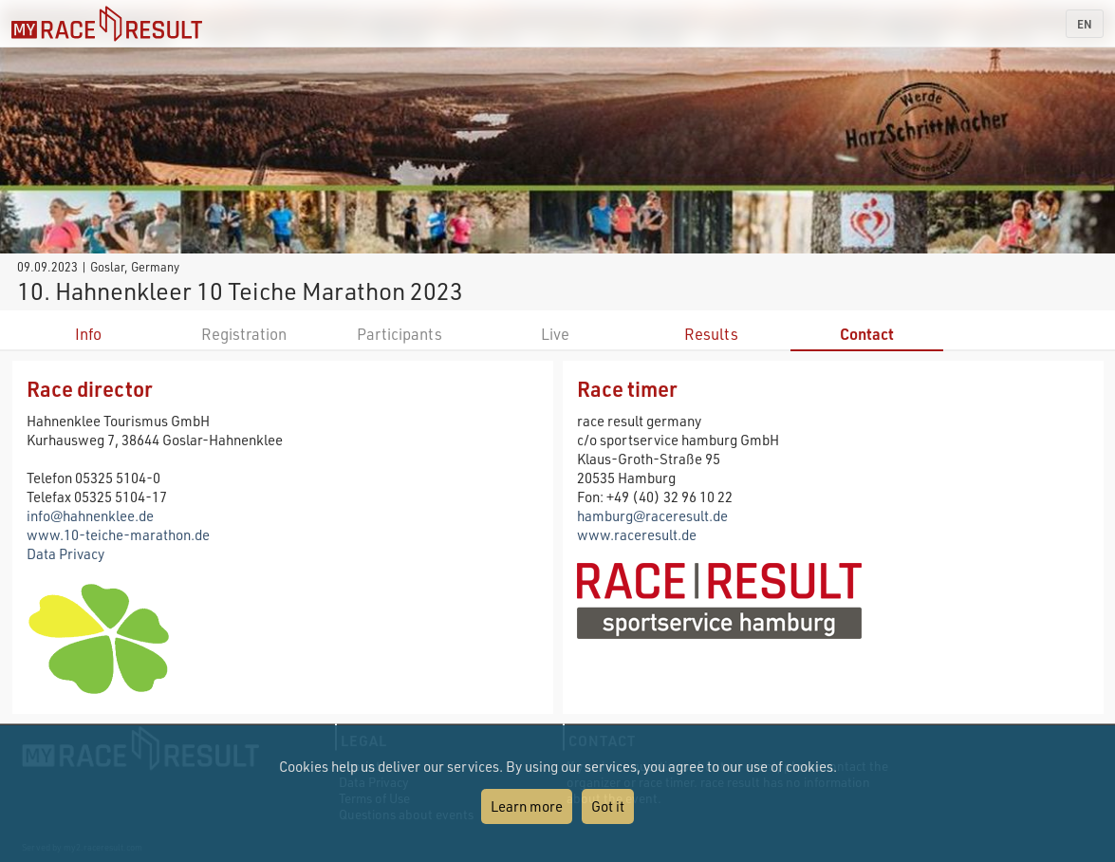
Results (711, 334)
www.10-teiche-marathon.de (118, 534)
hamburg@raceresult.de (652, 515)
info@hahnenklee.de (90, 515)
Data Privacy (65, 553)
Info (88, 334)
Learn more (527, 805)
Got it (607, 805)
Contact (867, 334)
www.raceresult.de (637, 534)
